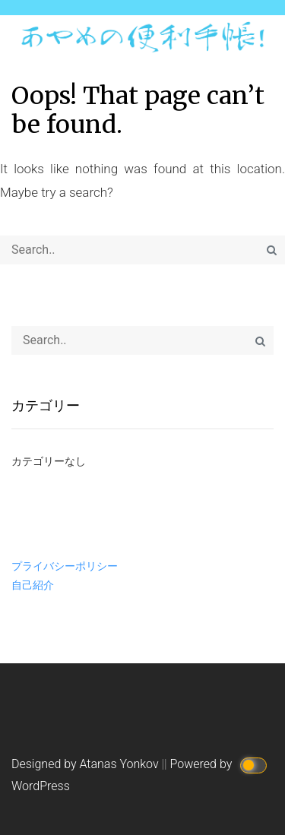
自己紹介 (32, 585)
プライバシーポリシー (64, 566)
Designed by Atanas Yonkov (86, 764)
